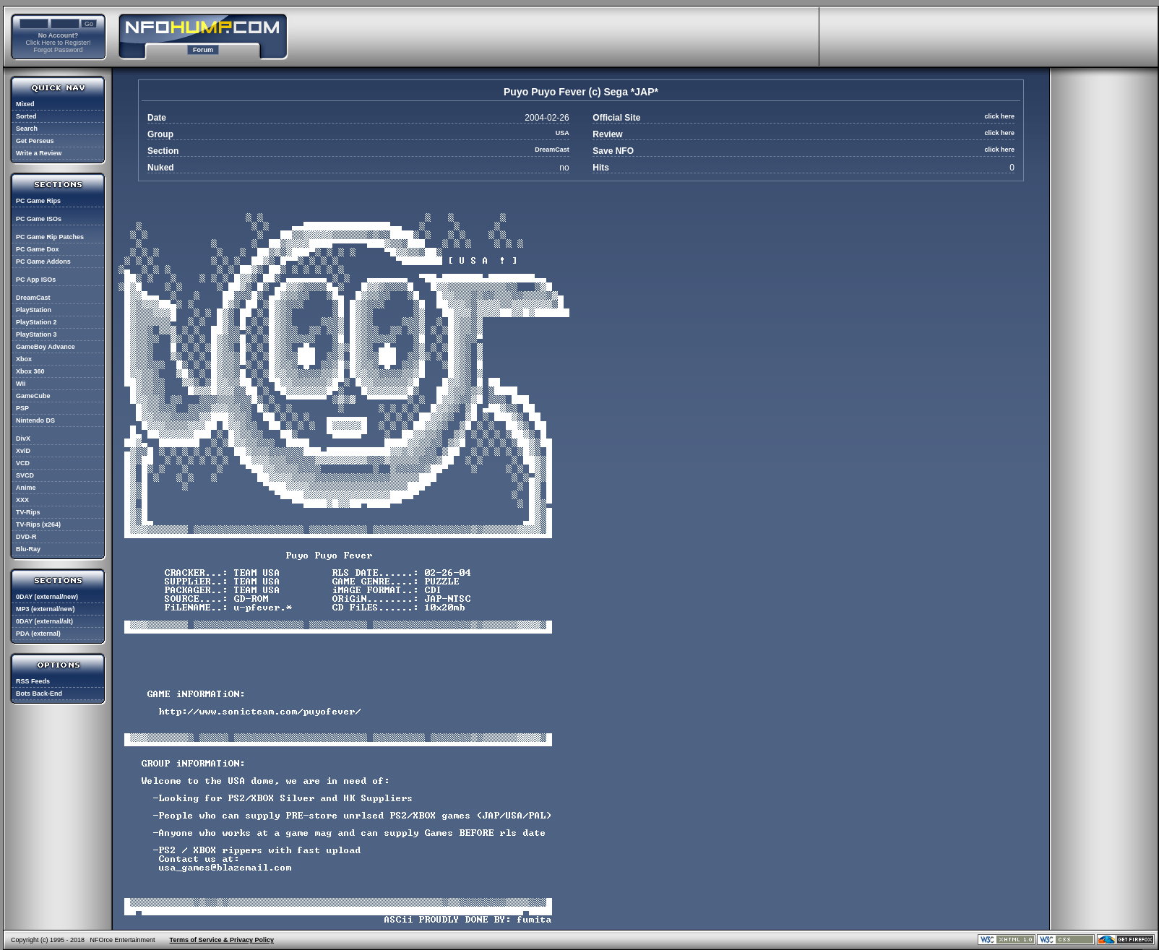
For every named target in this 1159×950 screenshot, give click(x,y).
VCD (23, 463)
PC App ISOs (36, 279)
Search (27, 128)
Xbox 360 (30, 371)
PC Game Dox (37, 249)
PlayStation (33, 310)
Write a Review (38, 153)
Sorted (26, 116)
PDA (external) (38, 633)
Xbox (24, 359)
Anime (26, 487)
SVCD (25, 475)
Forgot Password (57, 49)
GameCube (33, 396)
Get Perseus (35, 140)
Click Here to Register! (57, 42)
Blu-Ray (28, 549)
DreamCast (33, 297)
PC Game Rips (38, 200)
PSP (22, 408)
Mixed (25, 104)
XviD (23, 450)
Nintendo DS (35, 420)
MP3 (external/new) (45, 609)
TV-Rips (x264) (38, 524)
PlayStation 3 (36, 334)
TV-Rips (28, 512)
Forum (203, 49)
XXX (22, 500)
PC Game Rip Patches (50, 237)
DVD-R (26, 536)
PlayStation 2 (36, 322)
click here (999, 116)
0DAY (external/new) (47, 596)
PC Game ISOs (38, 219)
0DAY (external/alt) (44, 621)
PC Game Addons (43, 261)
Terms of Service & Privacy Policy (222, 939)
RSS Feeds (33, 681)
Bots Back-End (39, 693)
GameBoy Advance (45, 346)
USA (562, 133)
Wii (20, 383)
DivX (23, 438)
